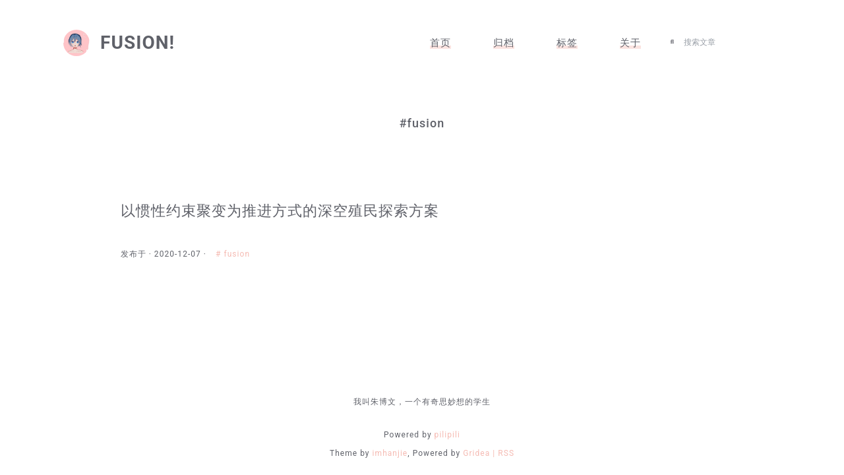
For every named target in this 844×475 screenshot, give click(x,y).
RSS (506, 453)
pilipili (447, 434)
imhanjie (390, 453)
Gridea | (480, 453)
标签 (567, 43)
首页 (440, 43)
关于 (630, 43)
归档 (503, 43)
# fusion (243, 254)
